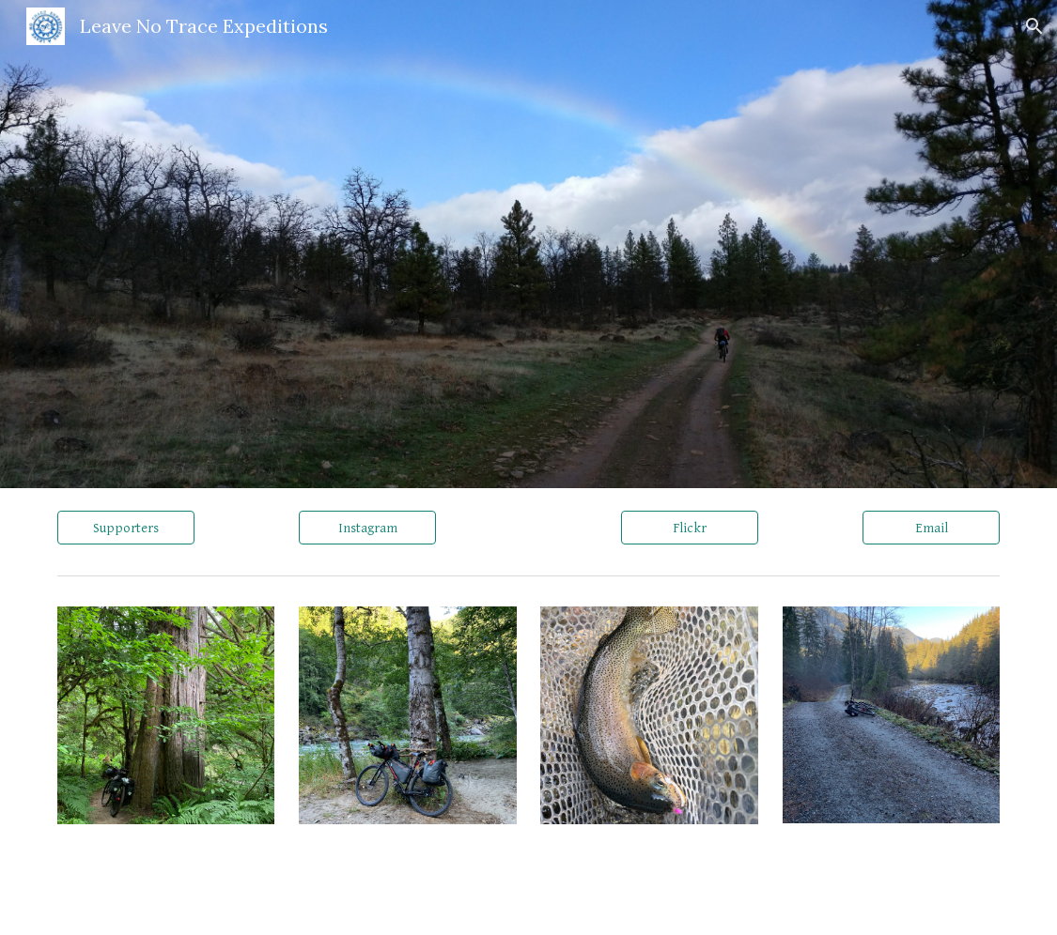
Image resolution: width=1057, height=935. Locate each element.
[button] (1034, 26)
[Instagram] (367, 527)
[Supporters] (126, 527)
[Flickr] (689, 527)
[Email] (931, 527)
